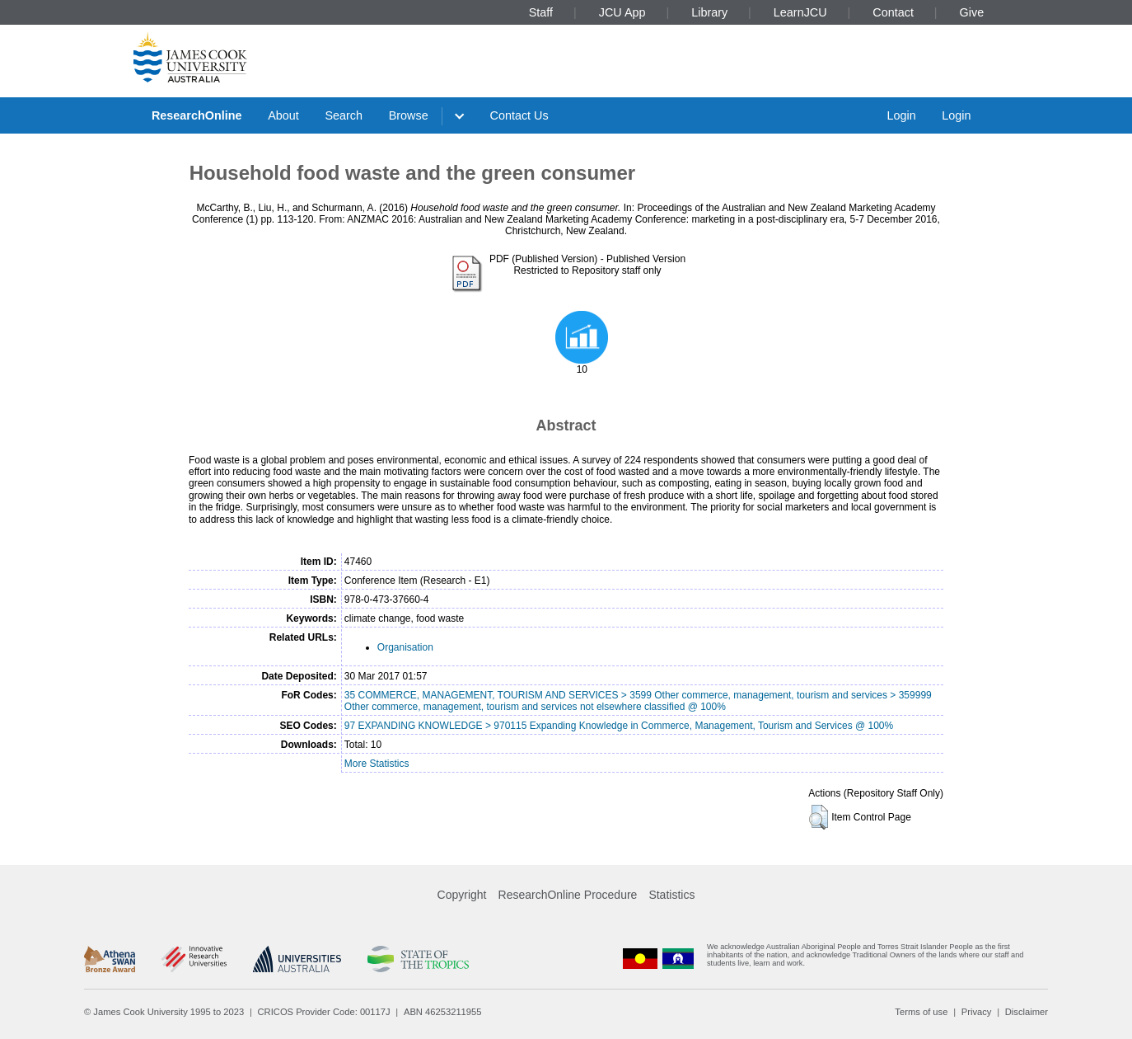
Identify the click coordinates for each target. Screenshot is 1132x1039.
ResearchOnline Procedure (568, 894)
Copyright (462, 894)
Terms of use (921, 1012)
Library (709, 12)
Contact (893, 12)
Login (900, 115)
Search (344, 115)
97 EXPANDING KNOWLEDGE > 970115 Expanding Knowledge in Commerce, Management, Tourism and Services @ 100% (618, 725)
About (283, 115)
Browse (408, 115)
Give (972, 12)
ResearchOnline (197, 115)
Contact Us (519, 115)
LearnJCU (800, 12)
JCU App (622, 12)
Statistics (671, 894)
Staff (541, 12)
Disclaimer (1026, 1012)
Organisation (405, 647)
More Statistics (376, 763)
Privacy (976, 1012)
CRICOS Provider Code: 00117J (324, 1012)
